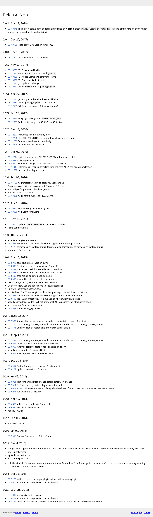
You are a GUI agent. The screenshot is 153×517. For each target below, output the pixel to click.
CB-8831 (12, 269)
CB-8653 (12, 272)
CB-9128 (12, 246)
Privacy (26, 512)
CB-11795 (12, 182)
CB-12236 (12, 138)
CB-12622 (12, 99)
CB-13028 (12, 76)
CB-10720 (12, 208)
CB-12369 (12, 118)
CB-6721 (12, 381)
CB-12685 (12, 102)
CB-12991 (12, 83)
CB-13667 (12, 57)
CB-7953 (12, 243)
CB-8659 (12, 298)
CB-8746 (12, 262)
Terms (35, 512)
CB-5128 (12, 479)
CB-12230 (12, 141)
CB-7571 (12, 327)
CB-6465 (12, 404)
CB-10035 (12, 224)
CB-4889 (12, 495)
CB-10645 (12, 28)
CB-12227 (12, 134)
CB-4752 (12, 498)
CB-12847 (12, 86)
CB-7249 (12, 340)
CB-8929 (12, 160)
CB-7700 (12, 324)
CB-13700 (12, 44)
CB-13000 (12, 80)
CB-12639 (12, 106)
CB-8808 (12, 266)
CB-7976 (12, 321)
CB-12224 (12, 144)
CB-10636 (12, 211)
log (140, 512)
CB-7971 (12, 295)
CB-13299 (12, 70)
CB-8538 (12, 308)
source (134, 512)
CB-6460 (12, 407)
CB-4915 (12, 482)
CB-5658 (12, 436)
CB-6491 (12, 391)
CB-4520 (21, 388)
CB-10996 (12, 195)
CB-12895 (12, 73)
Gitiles (18, 512)
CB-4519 (12, 388)
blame (147, 512)
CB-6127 (12, 369)
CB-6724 (12, 343)
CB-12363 (12, 122)
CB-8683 (12, 275)
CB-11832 (12, 170)
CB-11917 (12, 166)
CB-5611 (12, 385)
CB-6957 (12, 346)
